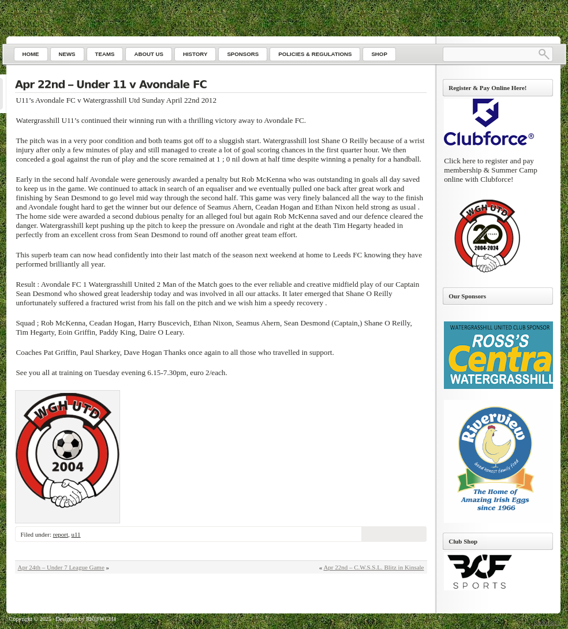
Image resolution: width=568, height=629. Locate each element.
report (60, 534)
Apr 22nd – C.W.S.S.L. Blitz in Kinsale (373, 567)
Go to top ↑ (547, 622)
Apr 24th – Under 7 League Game (61, 567)
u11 (75, 534)
